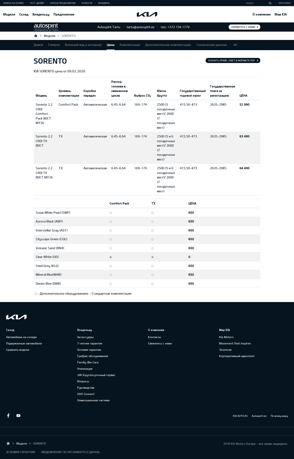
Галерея (54, 44)
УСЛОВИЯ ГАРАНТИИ (20, 452)
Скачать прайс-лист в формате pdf (231, 60)
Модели (9, 14)
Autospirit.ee (259, 415)
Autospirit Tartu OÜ (36, 35)
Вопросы (83, 381)
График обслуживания (92, 356)
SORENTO (68, 36)
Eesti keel (285, 3)
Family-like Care (88, 362)
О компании (262, 14)
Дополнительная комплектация (168, 44)
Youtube (18, 416)
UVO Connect (86, 394)
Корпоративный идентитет (237, 356)
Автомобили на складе (21, 337)
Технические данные (211, 44)
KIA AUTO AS (240, 415)
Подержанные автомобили (24, 343)
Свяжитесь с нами (243, 26)
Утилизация (84, 368)
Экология (225, 349)
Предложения (63, 14)
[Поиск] (270, 3)
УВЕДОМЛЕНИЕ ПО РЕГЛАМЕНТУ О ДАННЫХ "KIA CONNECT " (71, 452)
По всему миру (279, 415)
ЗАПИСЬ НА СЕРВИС (13, 3)
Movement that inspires (235, 343)
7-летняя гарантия (89, 343)
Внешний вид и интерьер (83, 44)
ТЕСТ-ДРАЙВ (37, 3)
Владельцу (40, 14)
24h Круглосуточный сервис (96, 375)
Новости (87, 3)
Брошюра (103, 3)
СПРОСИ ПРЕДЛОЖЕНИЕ (63, 3)
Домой (38, 44)
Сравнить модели (17, 349)
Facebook (8, 416)
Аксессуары (85, 337)
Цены (111, 44)
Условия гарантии (89, 349)
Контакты (154, 337)
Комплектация (130, 44)
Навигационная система (93, 400)
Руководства (85, 387)
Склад (23, 14)
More (235, 45)
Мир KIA (281, 14)
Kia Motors (226, 337)
